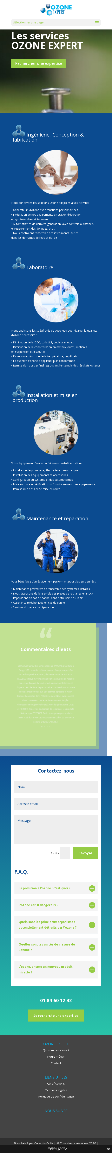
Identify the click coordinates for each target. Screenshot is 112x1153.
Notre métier (56, 1056)
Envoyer (85, 853)
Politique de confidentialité (56, 1096)
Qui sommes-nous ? (56, 1050)
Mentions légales (56, 1090)
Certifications (56, 1083)
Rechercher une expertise (38, 63)
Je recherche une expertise (56, 1015)
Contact (56, 1063)
